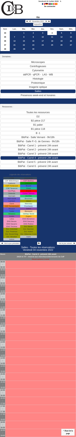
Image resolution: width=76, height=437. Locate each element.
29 (24, 49)
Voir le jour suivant (66, 243)
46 (5, 41)
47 (5, 45)
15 (24, 41)
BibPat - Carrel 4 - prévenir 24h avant (40, 254)
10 (43, 37)
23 (33, 45)
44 (5, 33)
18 (52, 41)
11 (52, 37)
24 (43, 45)
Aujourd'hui (38, 24)
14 (14, 41)
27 (71, 45)
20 (71, 41)
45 (5, 37)
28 (14, 49)
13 (71, 37)
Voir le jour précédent (10, 243)
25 (52, 45)
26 (62, 45)
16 (33, 41)
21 (14, 45)
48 (5, 49)
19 (62, 41)
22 (24, 45)
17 (43, 41)
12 (62, 37)
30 (33, 49)
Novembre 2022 (38, 21)
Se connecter (49, 6)
